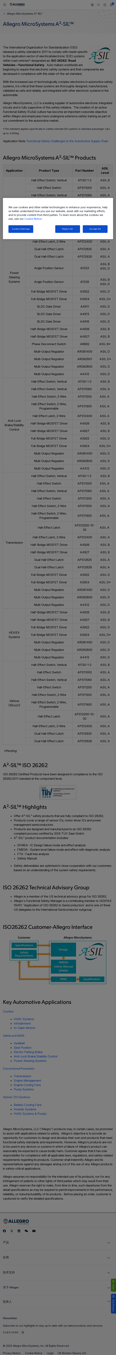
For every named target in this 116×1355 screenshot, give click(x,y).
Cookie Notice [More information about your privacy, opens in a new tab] (33, 218)
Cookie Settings (21, 229)
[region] (58, 218)
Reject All (67, 229)
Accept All (95, 229)
